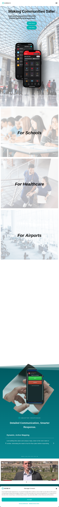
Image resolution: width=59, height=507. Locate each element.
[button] (56, 488)
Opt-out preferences (23, 503)
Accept (29, 499)
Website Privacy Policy (34, 503)
